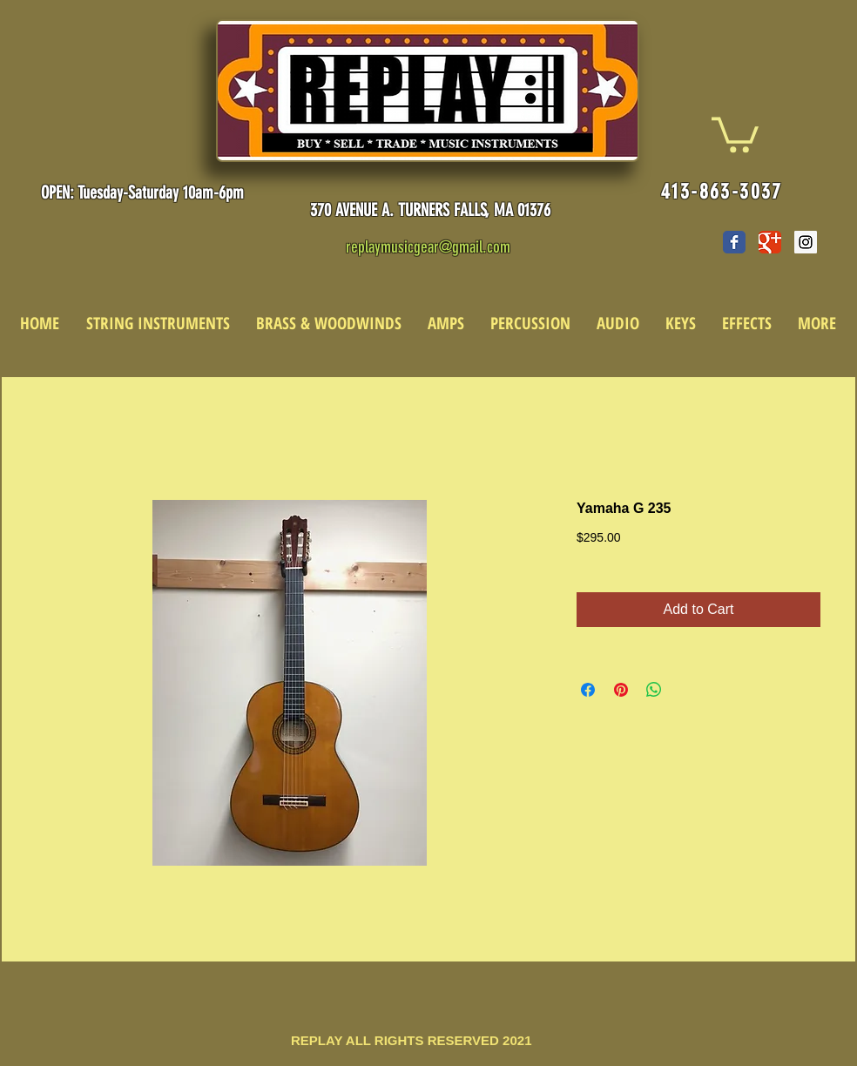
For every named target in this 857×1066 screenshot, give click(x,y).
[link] (735, 132)
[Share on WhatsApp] (654, 689)
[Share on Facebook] (587, 689)
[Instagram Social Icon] (805, 242)
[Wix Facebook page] (734, 242)
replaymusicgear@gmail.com (428, 247)
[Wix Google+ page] (770, 242)
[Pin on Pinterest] (621, 689)
